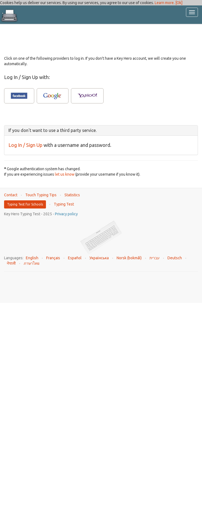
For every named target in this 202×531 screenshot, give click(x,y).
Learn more (164, 3)
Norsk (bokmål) (129, 258)
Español (75, 258)
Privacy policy (66, 214)
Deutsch (174, 258)
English (32, 258)
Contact (10, 195)
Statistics (72, 195)
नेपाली (11, 263)
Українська (99, 258)
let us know (64, 174)
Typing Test (64, 204)
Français (53, 258)
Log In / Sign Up (25, 145)
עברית (155, 258)
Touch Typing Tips (41, 195)
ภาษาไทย (31, 263)
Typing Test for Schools (25, 204)
